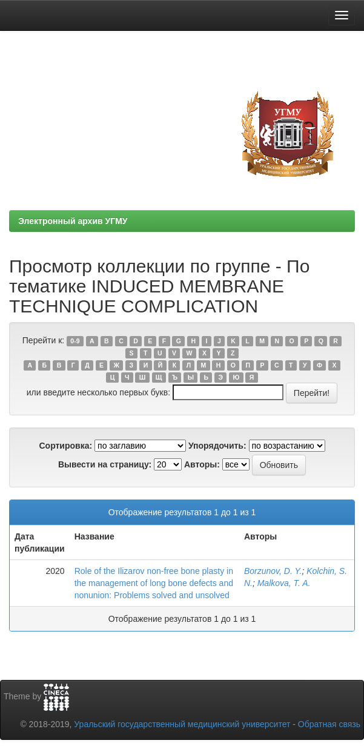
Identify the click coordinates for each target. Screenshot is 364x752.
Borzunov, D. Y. (273, 571)
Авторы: (202, 464)
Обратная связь (329, 724)
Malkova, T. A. (284, 583)
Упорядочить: (217, 445)
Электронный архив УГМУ (73, 221)
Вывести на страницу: (104, 464)
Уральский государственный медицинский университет (182, 724)
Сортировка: (65, 445)
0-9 (74, 341)
